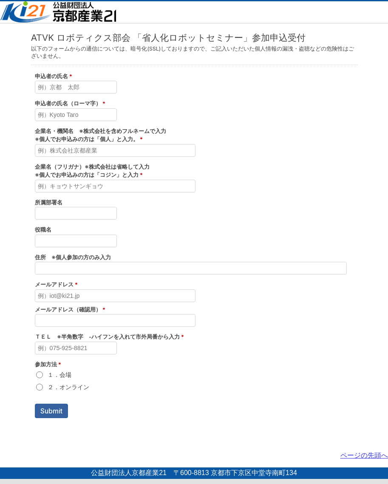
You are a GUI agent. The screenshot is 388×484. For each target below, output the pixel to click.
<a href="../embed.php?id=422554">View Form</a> (194, 234)
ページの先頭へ (364, 455)
